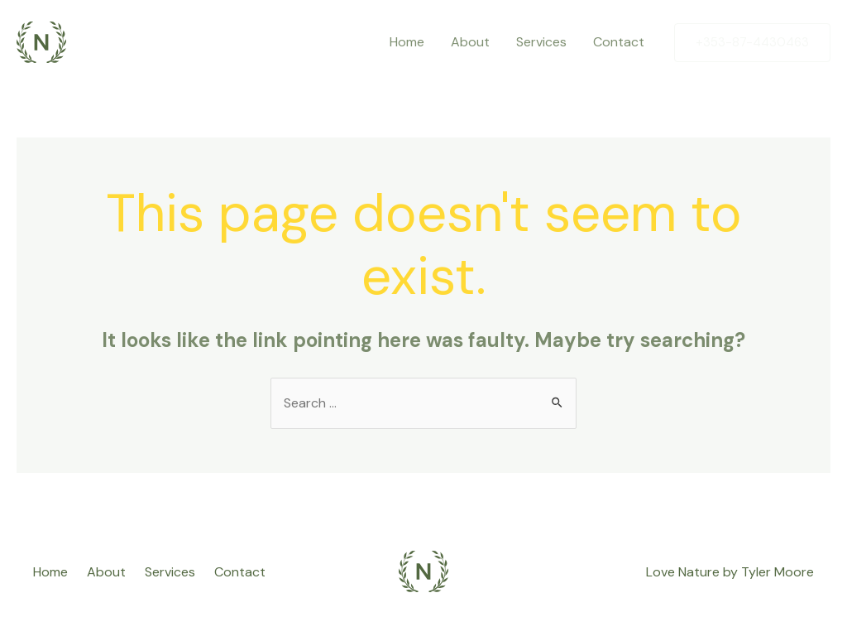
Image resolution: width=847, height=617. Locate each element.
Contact (618, 42)
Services (541, 42)
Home (407, 42)
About (470, 42)
